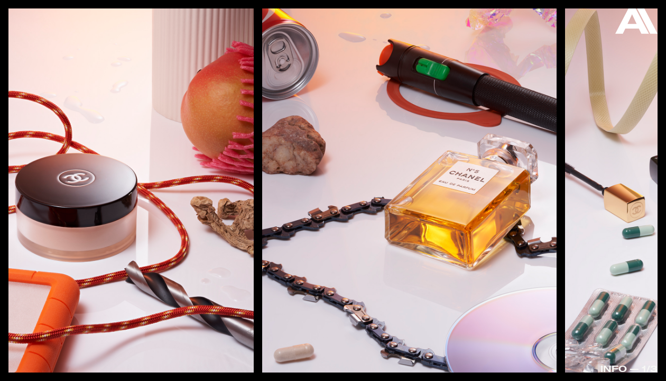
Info (613, 369)
